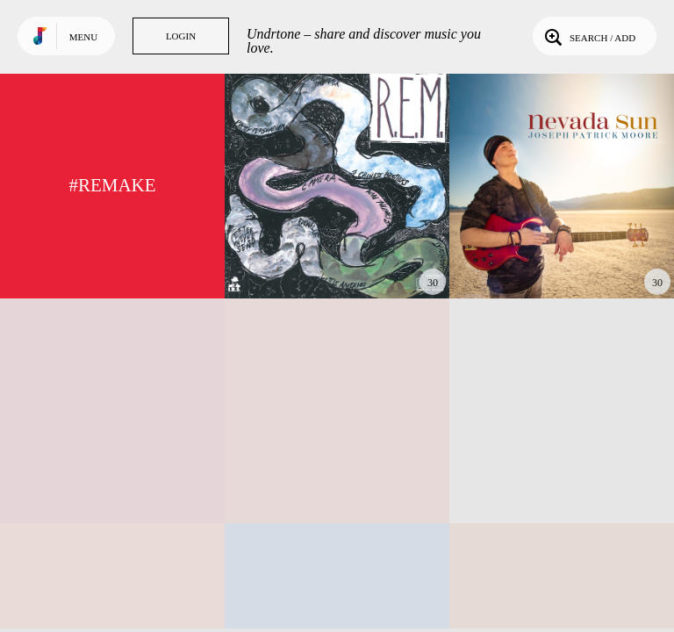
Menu (83, 37)
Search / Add (588, 36)
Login (181, 36)
